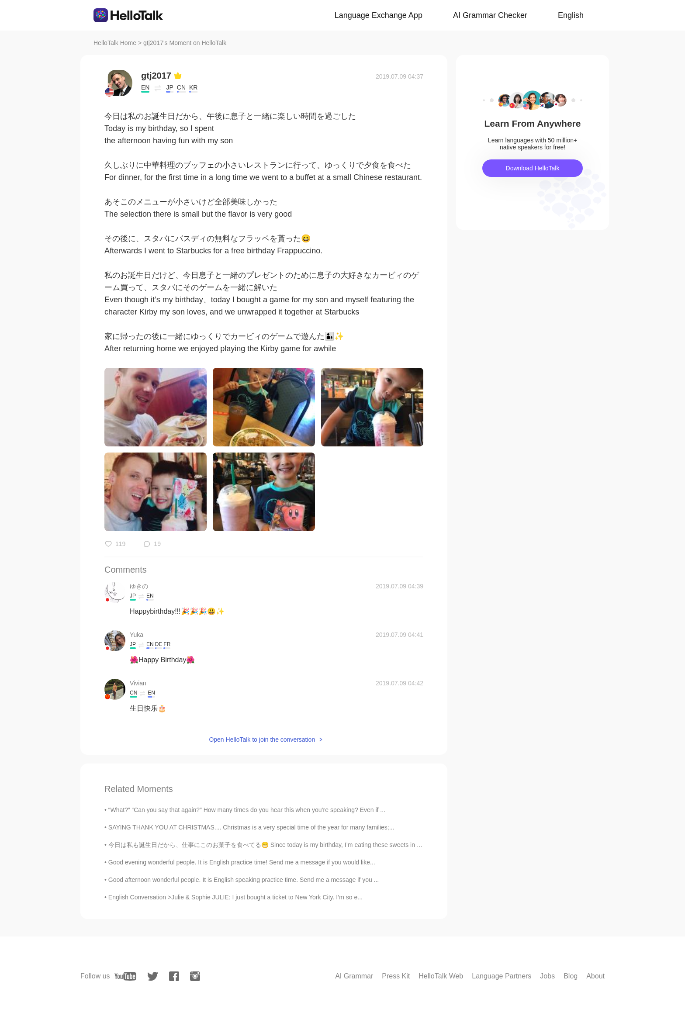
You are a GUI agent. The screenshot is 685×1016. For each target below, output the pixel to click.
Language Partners (501, 976)
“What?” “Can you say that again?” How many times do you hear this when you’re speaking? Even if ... (246, 809)
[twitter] (152, 976)
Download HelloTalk (533, 168)
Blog (571, 976)
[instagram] (195, 976)
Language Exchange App (378, 15)
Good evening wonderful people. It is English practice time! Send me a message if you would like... (241, 862)
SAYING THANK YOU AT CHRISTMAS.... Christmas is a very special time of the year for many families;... (251, 827)
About (595, 976)
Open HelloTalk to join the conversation (262, 739)
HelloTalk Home (114, 42)
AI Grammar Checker (490, 15)
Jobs (547, 976)
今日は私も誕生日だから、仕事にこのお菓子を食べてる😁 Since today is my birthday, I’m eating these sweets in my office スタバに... (290, 844)
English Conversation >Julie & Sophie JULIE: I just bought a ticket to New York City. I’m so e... (235, 897)
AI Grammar (354, 976)
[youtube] (125, 976)
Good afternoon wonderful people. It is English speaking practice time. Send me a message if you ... (243, 879)
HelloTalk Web (441, 976)
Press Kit (396, 976)
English (571, 15)
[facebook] (174, 976)
